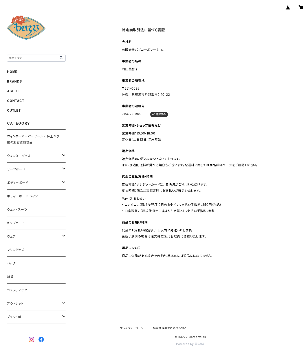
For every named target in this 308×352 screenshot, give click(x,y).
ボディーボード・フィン (22, 196)
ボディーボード (17, 182)
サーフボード (16, 169)
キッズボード (16, 223)
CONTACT (15, 101)
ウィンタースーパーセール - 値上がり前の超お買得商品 (33, 139)
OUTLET (14, 110)
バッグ (11, 263)
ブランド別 (14, 317)
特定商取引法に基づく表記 (169, 328)
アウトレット (15, 303)
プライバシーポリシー (133, 328)
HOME (12, 72)
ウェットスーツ (17, 209)
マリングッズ (15, 250)
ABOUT (13, 91)
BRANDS (14, 81)
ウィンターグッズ (18, 156)
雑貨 (10, 276)
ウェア (11, 236)
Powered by (190, 344)
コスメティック (17, 290)
